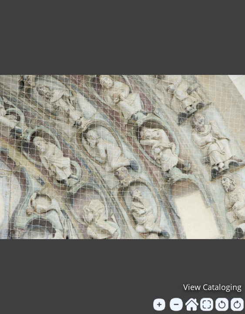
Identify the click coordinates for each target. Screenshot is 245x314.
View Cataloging (212, 287)
